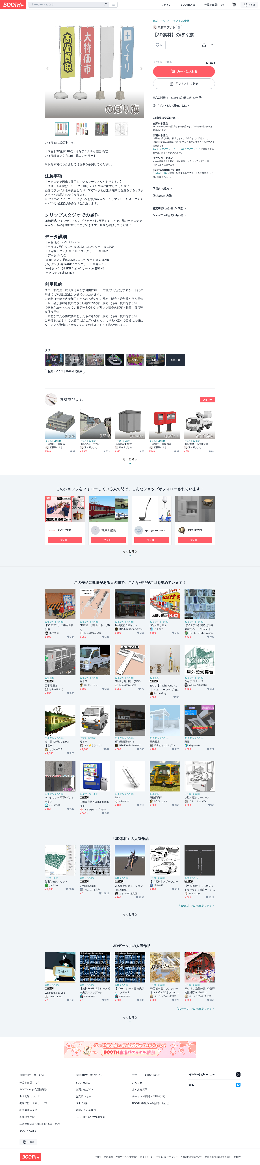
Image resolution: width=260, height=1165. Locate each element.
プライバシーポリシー (167, 1157)
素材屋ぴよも (71, 399)
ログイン (166, 4)
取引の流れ (162, 188)
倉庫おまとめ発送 (86, 1110)
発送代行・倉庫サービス (33, 1103)
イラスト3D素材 (180, 20)
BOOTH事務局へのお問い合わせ (150, 1103)
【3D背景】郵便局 (55, 444)
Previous (48, 68)
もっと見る (130, 554)
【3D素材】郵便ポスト (161, 444)
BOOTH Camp (28, 1130)
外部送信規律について (191, 1157)
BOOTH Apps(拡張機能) (33, 1089)
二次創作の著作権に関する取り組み (40, 1123)
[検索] (106, 4)
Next (141, 68)
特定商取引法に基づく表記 (168, 208)
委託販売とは (27, 1116)
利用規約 (108, 1157)
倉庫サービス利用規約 (126, 1157)
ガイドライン (146, 1157)
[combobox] (68, 5)
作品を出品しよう (214, 4)
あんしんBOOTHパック (164, 149)
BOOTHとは (188, 4)
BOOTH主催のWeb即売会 (90, 1116)
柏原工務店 (108, 530)
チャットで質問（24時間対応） (150, 1096)
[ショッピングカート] (234, 4)
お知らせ (137, 1082)
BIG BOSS (195, 530)
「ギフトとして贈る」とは (171, 105)
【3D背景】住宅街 (89, 444)
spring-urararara (155, 530)
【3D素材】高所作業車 (196, 444)
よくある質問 (139, 1089)
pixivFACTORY (160, 173)
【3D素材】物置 (123, 444)
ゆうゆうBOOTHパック (189, 149)
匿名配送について (30, 1096)
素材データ (159, 20)
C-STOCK (64, 530)
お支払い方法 (164, 195)
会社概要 (96, 1157)
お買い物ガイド (85, 1089)
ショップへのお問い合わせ (168, 215)
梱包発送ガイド (28, 1110)
